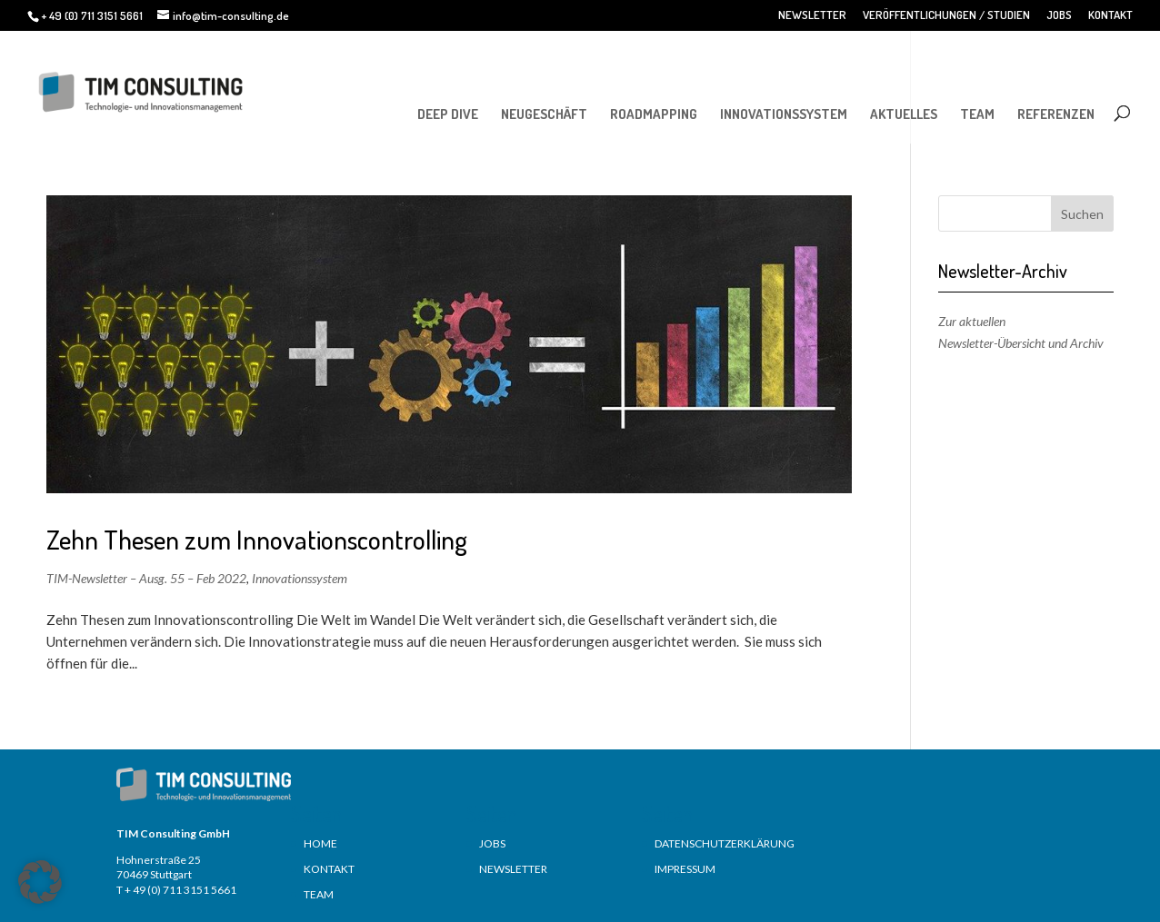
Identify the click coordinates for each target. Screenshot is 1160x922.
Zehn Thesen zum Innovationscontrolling (256, 539)
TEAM (977, 114)
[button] (40, 882)
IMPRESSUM (685, 869)
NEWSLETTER (812, 15)
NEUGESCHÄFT (544, 114)
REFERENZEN (1056, 114)
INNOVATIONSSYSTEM (783, 114)
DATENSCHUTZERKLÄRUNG (725, 843)
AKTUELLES (903, 114)
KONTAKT (1110, 15)
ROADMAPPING (653, 114)
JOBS (1059, 15)
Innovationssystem (299, 578)
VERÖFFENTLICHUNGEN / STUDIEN (946, 15)
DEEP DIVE (447, 114)
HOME (320, 843)
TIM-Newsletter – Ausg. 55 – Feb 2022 (146, 578)
